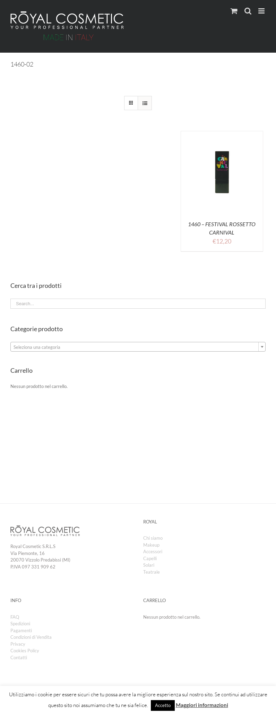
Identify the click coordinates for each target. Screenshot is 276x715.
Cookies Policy (24, 650)
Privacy (17, 644)
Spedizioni (20, 623)
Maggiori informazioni (202, 705)
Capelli (150, 558)
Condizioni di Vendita (31, 637)
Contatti (18, 657)
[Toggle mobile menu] (262, 11)
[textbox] (138, 347)
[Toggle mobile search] (247, 11)
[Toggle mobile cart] (234, 11)
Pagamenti (21, 630)
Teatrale (151, 572)
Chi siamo (153, 538)
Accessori (152, 551)
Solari (148, 565)
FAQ (14, 617)
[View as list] (145, 103)
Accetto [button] (163, 705)
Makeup (151, 545)
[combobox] (138, 347)
